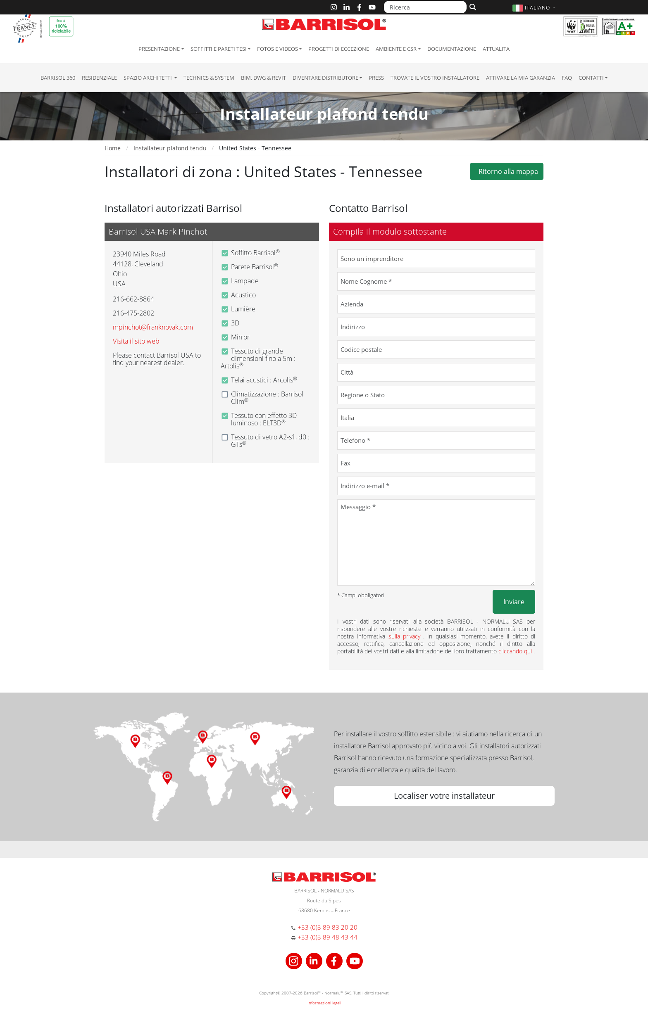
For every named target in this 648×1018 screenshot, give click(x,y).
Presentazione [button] (159, 48)
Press (376, 77)
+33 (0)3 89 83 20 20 (327, 927)
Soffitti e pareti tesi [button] (219, 48)
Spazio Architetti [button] (148, 77)
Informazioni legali (324, 1003)
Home (113, 148)
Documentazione (451, 48)
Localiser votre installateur (444, 795)
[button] (535, 7)
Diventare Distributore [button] (325, 77)
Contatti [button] (591, 77)
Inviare (513, 601)
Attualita (496, 48)
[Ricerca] (425, 7)
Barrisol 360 (57, 77)
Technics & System (208, 77)
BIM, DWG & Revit (263, 77)
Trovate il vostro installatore (435, 77)
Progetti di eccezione (338, 48)
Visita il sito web (136, 341)
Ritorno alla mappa (506, 171)
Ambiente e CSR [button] (396, 48)
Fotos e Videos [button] (277, 48)
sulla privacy (406, 636)
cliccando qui (516, 651)
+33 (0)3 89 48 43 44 (327, 937)
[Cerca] (471, 6)
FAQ (567, 77)
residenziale (99, 77)
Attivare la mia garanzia (520, 77)
